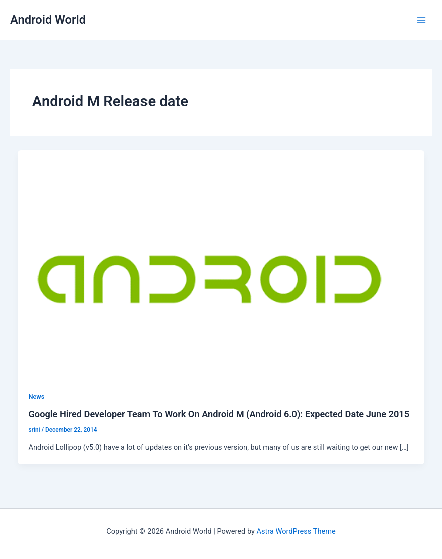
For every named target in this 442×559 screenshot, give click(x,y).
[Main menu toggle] (421, 20)
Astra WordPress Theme (296, 531)
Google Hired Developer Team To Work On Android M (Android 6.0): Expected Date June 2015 (218, 414)
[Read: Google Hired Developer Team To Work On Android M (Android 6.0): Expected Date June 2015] (221, 264)
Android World (48, 20)
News (36, 396)
